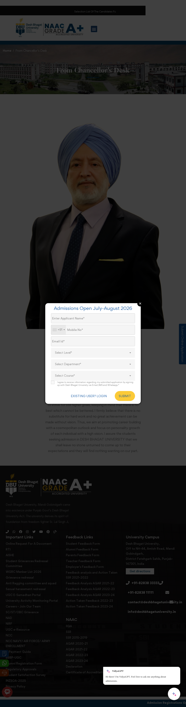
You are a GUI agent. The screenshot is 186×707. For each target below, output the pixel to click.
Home (7, 50)
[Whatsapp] (14, 546)
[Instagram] (27, 546)
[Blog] (55, 546)
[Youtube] (41, 546)
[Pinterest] (48, 546)
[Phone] (7, 546)
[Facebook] (21, 546)
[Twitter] (34, 546)
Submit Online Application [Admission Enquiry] (182, 344)
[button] (94, 29)
